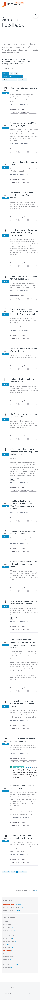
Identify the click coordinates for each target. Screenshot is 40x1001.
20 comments (14, 818)
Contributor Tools (8, 931)
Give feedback (7, 901)
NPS (4, 954)
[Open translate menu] (35, 15)
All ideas (5, 922)
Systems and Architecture (11, 963)
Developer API (7, 940)
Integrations (6, 948)
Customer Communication (11, 934)
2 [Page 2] (14, 873)
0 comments (14, 175)
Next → (24, 873)
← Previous (6, 873)
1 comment (13, 259)
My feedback (22, 80)
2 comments (14, 145)
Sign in (5, 988)
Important (24, 114)
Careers (15, 988)
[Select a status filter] (10, 80)
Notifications (24, 106)
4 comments (14, 106)
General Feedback (8, 906)
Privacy (24, 988)
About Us (10, 988)
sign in (36, 891)
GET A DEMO (19, 4)
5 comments (14, 754)
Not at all (15, 114)
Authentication (7, 928)
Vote (5, 94)
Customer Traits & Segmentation (12, 937)
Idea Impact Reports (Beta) (11, 908)
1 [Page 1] (11, 873)
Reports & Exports (8, 957)
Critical (34, 114)
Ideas (4, 945)
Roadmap (6, 960)
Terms (19, 988)
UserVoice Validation (9, 911)
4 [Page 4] (19, 873)
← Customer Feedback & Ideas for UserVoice (13, 31)
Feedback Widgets (8, 943)
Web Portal (6, 969)
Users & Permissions (9, 966)
